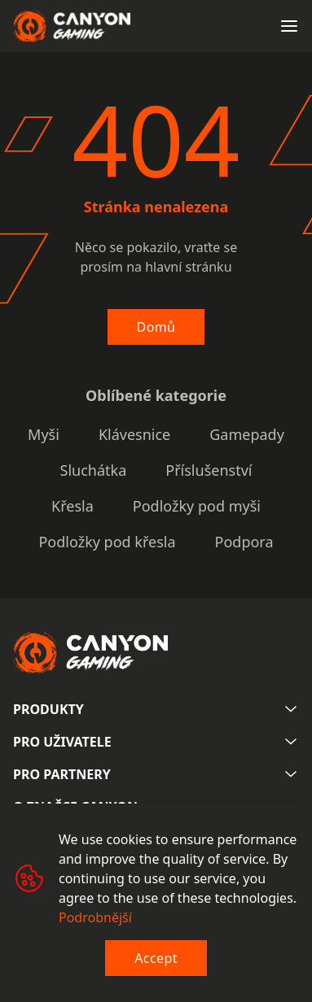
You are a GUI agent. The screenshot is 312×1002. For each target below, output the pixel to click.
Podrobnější (95, 917)
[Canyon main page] (71, 26)
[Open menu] (289, 26)
